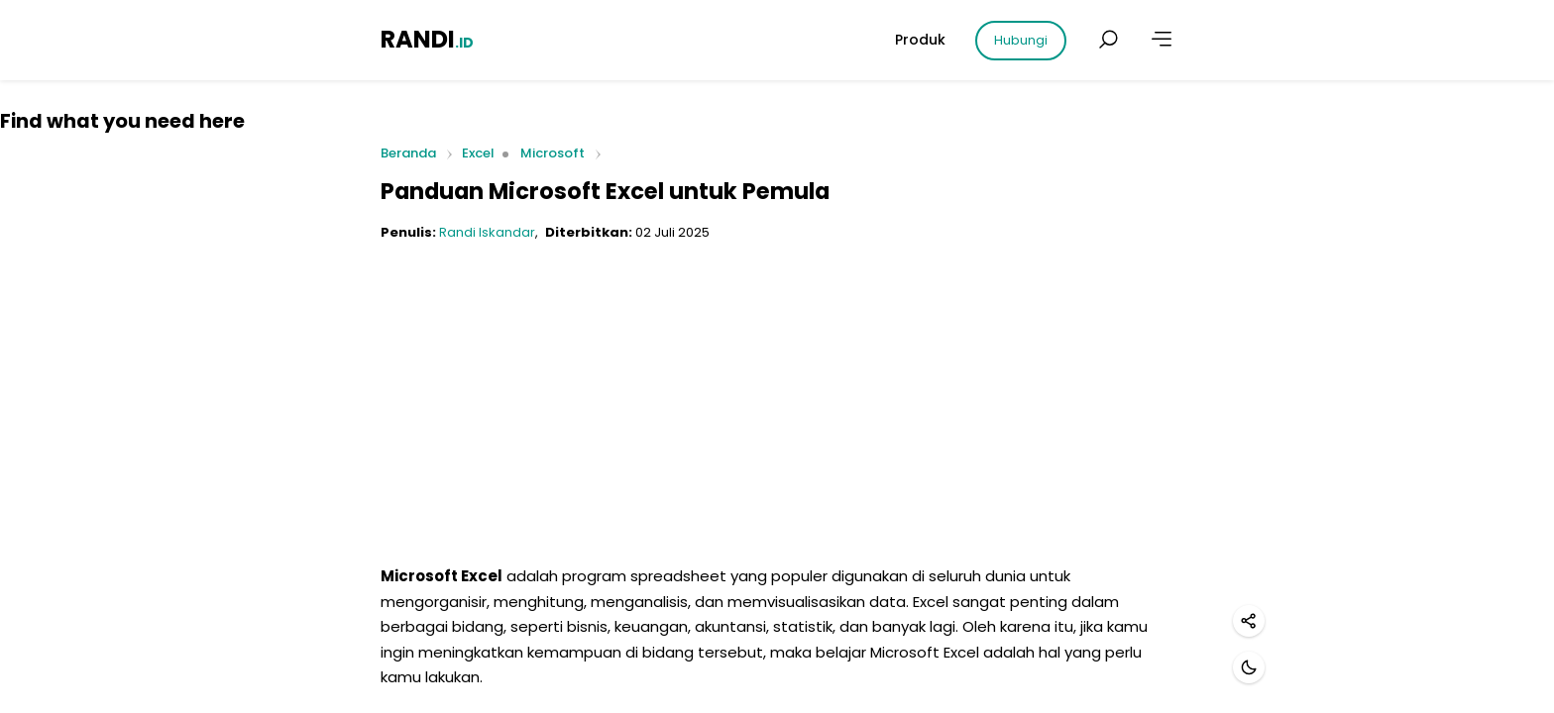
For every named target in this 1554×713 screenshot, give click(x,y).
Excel (478, 153)
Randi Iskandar (487, 232)
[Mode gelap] (1249, 667)
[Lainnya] (1161, 39)
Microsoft (552, 153)
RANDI (427, 39)
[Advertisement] (777, 395)
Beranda (408, 154)
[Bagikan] (1249, 621)
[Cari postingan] (1108, 39)
